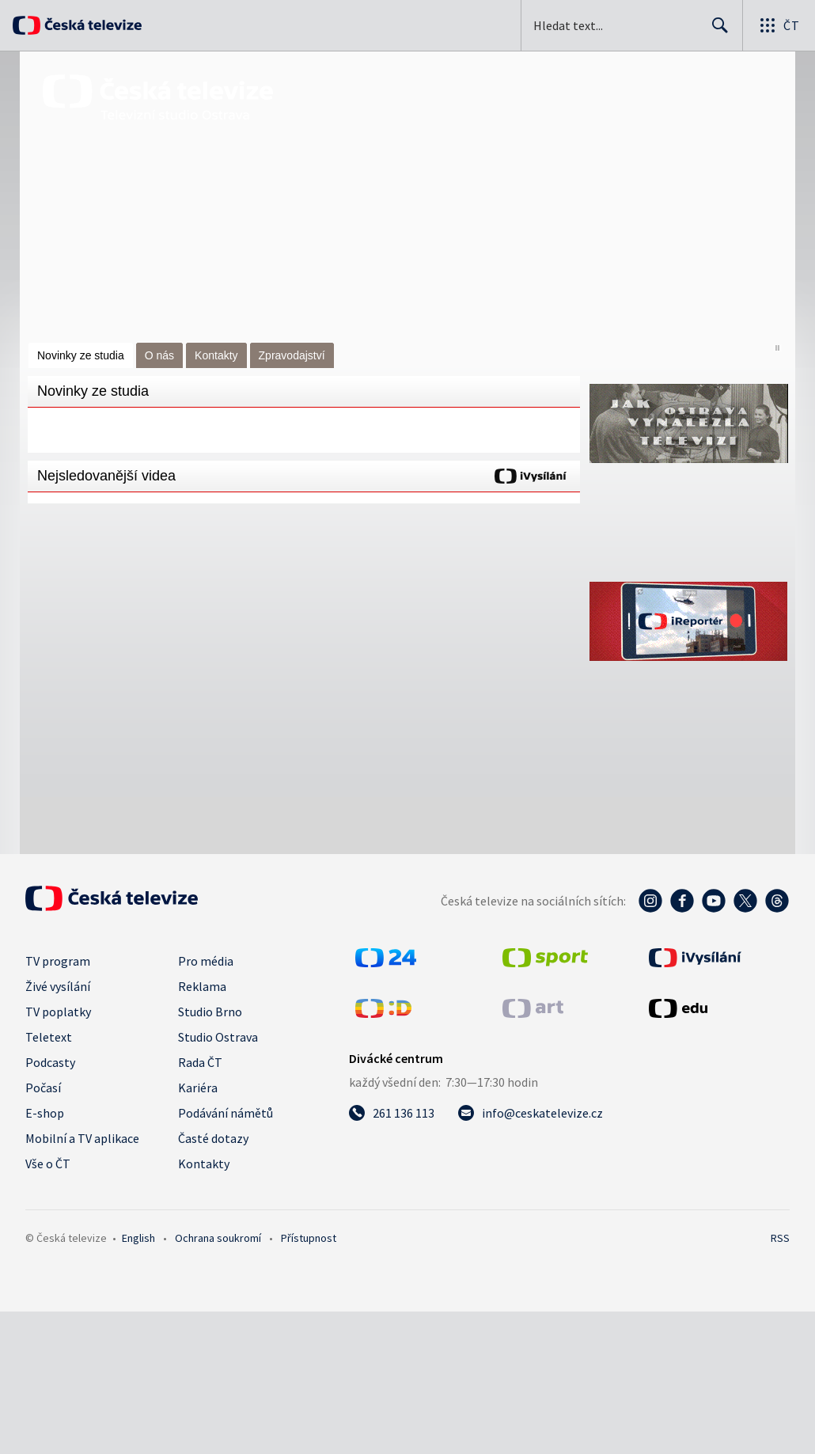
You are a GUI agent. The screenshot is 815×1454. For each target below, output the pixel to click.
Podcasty (50, 1062)
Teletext (48, 1037)
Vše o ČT (47, 1163)
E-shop (44, 1113)
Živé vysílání (57, 986)
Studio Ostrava (218, 1037)
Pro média (205, 961)
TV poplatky (58, 1011)
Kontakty (216, 355)
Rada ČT (200, 1062)
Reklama (202, 986)
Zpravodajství (292, 355)
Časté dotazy (213, 1138)
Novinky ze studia (81, 355)
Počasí (43, 1087)
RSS (780, 1238)
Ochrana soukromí (218, 1238)
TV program (57, 961)
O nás (159, 355)
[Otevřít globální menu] (778, 25)
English (138, 1238)
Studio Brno (210, 1011)
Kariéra (198, 1087)
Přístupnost (308, 1238)
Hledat (716, 31)
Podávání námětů (225, 1113)
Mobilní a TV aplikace (82, 1138)
